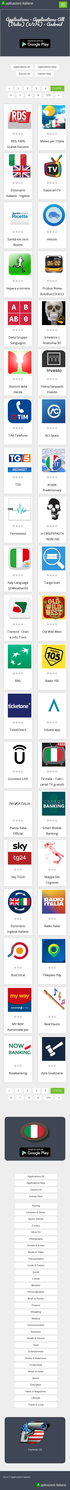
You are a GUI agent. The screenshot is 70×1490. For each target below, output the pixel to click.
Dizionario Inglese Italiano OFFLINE (18, 931)
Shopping (36, 1311)
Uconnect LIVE (18, 779)
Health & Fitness (36, 1338)
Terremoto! (18, 534)
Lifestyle (35, 1398)
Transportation (35, 1258)
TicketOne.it (18, 730)
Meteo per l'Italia (52, 141)
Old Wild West (52, 632)
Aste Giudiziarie (52, 1073)
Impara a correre (18, 288)
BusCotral (18, 975)
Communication (35, 1325)
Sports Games (35, 1219)
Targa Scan (52, 583)
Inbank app (52, 730)
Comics (36, 1225)
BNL (18, 681)
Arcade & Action (36, 1245)
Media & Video (36, 1252)
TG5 (18, 484)
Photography (36, 1238)
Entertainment (35, 1351)
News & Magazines (35, 1391)
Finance (36, 1305)
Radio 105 (52, 681)
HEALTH (36, 1232)
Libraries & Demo (36, 1212)
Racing (36, 1205)
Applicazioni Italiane (17, 3)
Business (36, 1331)
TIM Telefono (18, 435)
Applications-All (21, 66)
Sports (35, 1378)
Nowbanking (18, 1073)
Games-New (44, 73)
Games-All (24, 73)
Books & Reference (35, 1358)
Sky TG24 (17, 877)
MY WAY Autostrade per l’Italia (18, 1029)
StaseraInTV (52, 190)
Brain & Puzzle (36, 1298)
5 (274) (57, 88)
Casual (36, 1278)
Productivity (35, 1365)
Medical (36, 1318)
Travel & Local (36, 1404)
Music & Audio (35, 1371)
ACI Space (52, 435)
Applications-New (47, 66)
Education (35, 1384)
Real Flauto (52, 1024)
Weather (36, 1285)
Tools (36, 1345)
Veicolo (52, 239)
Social (35, 1272)
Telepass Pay (52, 975)
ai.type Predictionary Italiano (52, 490)
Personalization (36, 1291)
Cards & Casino (35, 1265)
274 (48, 95)
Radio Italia (52, 926)
